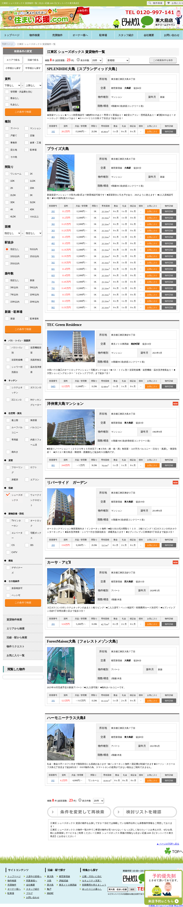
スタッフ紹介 (126, 35)
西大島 (50, 885)
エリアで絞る (13, 60)
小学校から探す (13, 68)
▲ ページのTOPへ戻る (168, 844)
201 (53, 624)
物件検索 (34, 35)
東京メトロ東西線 (68, 885)
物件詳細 (169, 131)
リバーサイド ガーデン (67, 483)
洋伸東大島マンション (65, 404)
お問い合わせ (32, 897)
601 (53, 269)
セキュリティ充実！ (92, 880)
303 (53, 230)
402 (53, 243)
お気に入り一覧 (15, 655)
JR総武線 (63, 880)
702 (53, 288)
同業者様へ (31, 880)
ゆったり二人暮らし (92, 889)
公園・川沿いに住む (92, 876)
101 (53, 700)
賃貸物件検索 (14, 619)
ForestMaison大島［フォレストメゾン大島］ (83, 641)
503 (53, 249)
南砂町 (50, 893)
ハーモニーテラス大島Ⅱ (66, 718)
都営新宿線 (64, 876)
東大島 (50, 876)
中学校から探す (33, 68)
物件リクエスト (15, 646)
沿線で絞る (33, 60)
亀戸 (49, 889)
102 (53, 131)
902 (53, 307)
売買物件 (57, 35)
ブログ (29, 893)
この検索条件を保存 (163, 60)
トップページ (11, 35)
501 (53, 256)
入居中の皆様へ (33, 876)
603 (53, 275)
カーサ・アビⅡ (59, 562)
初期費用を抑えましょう (94, 885)
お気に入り (152, 131)
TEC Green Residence (64, 325)
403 (53, 237)
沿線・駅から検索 (17, 637)
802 (53, 301)
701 (53, 282)
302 (53, 224)
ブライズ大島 (58, 149)
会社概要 (149, 35)
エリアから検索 (15, 628)
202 (53, 211)
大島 (49, 880)
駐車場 (103, 35)
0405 (53, 386)
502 (53, 262)
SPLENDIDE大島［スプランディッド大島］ (83, 69)
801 (53, 294)
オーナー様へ (80, 35)
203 (53, 217)
